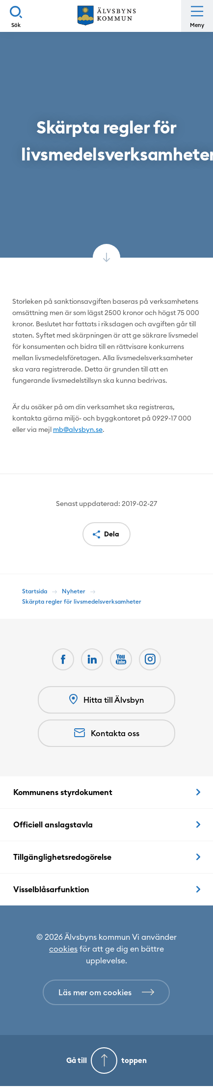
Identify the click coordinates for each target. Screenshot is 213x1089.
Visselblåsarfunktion (51, 889)
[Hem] (106, 16)
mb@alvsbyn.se (78, 429)
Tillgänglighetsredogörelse (62, 857)
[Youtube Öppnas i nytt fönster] (121, 659)
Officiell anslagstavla (53, 824)
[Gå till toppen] (106, 1060)
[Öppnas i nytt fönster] (150, 659)
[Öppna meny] (197, 16)
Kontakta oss (106, 733)
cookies (63, 949)
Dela (111, 534)
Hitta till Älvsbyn (106, 699)
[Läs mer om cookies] (106, 992)
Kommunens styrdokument (62, 792)
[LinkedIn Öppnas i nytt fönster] (92, 659)
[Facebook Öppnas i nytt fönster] (63, 659)
